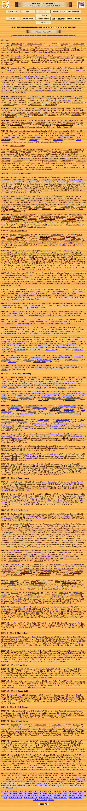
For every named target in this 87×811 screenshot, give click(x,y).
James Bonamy (38, 585)
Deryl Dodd (42, 108)
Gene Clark (12, 362)
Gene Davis (32, 219)
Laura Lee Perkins (69, 295)
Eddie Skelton (34, 192)
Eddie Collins (69, 319)
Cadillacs (26, 466)
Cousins (41, 275)
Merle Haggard (10, 763)
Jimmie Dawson (21, 205)
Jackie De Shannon (79, 182)
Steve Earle (56, 84)
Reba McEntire (8, 105)
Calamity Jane (43, 420)
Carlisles (4, 424)
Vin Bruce (14, 496)
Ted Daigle (38, 263)
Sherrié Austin (6, 655)
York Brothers (76, 751)
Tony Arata (33, 685)
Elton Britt (67, 550)
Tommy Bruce (73, 494)
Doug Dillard (12, 135)
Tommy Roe (5, 786)
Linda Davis (59, 673)
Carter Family (21, 410)
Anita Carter (56, 408)
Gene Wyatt (44, 169)
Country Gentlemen (18, 273)
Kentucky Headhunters (9, 490)
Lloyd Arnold (63, 530)
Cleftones (46, 341)
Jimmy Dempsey (62, 156)
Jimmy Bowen (36, 567)
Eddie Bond (65, 585)
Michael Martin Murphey (50, 438)
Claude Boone (61, 587)
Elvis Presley (12, 520)
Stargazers (70, 225)
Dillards (37, 135)
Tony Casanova (74, 414)
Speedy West (66, 504)
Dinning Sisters (63, 137)
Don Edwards (52, 615)
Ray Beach (22, 536)
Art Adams (15, 177)
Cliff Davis (19, 219)
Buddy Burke (22, 500)
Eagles (71, 82)
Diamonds (9, 163)
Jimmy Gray (5, 91)
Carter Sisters (37, 391)
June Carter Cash (38, 131)
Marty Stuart (68, 167)
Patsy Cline (18, 345)
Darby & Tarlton (20, 243)
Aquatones (11, 685)
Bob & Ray (20, 542)
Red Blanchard (75, 595)
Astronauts (63, 651)
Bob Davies (60, 217)
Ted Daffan (13, 263)
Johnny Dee (56, 152)
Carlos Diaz (35, 163)
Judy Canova (5, 472)
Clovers (45, 386)
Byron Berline (61, 611)
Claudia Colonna (41, 56)
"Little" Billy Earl (40, 84)
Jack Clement (71, 341)
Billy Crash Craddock (77, 277)
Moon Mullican (47, 749)
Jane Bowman (50, 542)
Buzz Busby (68, 484)
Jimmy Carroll (40, 426)
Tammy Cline (43, 345)
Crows (26, 257)
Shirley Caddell (72, 464)
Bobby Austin (46, 180)
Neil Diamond (65, 121)
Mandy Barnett (78, 655)
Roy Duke (43, 78)
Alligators (29, 701)
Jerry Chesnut (64, 355)
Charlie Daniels (6, 241)
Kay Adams (31, 196)
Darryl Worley (50, 105)
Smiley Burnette (48, 482)
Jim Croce (61, 715)
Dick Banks (41, 532)
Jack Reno (33, 140)
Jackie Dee (19, 186)
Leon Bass (63, 534)
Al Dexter (17, 161)
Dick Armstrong (34, 530)
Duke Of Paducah (25, 78)
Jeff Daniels (33, 241)
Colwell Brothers (64, 516)
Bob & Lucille (6, 542)
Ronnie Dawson (20, 589)
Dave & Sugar (21, 217)
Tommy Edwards (31, 60)
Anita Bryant (44, 755)
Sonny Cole (36, 331)
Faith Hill (33, 333)
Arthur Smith (22, 733)
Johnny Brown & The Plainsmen (44, 557)
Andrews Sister (40, 725)
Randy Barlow (72, 625)
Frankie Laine (11, 781)
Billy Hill (74, 613)
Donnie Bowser (65, 542)
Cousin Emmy (10, 275)
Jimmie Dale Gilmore (14, 315)
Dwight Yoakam (44, 142)
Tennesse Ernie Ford (18, 127)
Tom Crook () (78, 255)
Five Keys (38, 745)
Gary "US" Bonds (75, 180)
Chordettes (5, 360)
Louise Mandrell (39, 362)
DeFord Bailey (72, 637)
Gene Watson (38, 561)
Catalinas (18, 396)
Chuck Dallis (43, 239)
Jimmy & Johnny (56, 293)
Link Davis (20, 203)
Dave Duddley (36, 103)
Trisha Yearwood (56, 717)
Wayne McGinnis (34, 105)
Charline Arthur (16, 607)
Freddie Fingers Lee (69, 221)
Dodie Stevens (51, 733)
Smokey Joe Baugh (78, 534)
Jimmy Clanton (72, 360)
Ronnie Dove (10, 115)
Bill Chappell (27, 383)
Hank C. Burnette (16, 482)
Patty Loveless (61, 283)
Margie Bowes (66, 567)
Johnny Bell (71, 536)
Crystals (38, 388)
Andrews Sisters (29, 198)
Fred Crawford (35, 281)
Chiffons (66, 251)
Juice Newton (51, 323)
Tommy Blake (16, 540)
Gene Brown (32, 546)
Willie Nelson (74, 448)
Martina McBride (31, 190)
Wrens (32, 269)
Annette (55, 177)
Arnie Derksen (59, 158)
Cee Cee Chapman (69, 381)
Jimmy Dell (36, 154)
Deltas (42, 156)
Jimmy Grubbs (22, 91)
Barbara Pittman (62, 127)
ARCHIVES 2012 (76, 793)
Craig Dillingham (65, 135)
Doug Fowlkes (71, 761)
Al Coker (51, 329)
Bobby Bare (14, 131)
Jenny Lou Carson (39, 408)
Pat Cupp (13, 259)
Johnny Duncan (16, 44)
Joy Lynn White (49, 661)
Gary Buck (78, 496)
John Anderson (41, 177)
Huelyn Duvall (59, 82)
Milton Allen (54, 526)
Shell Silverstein (53, 333)
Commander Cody (22, 323)
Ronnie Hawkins (7, 333)
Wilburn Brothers (77, 675)
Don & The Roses (16, 111)
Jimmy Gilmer (15, 731)
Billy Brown (18, 546)
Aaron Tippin (30, 458)
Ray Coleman (50, 331)
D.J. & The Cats (69, 261)
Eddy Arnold (17, 180)
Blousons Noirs (16, 564)
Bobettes (46, 377)
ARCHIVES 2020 (30, 798)
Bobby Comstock (7, 518)
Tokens (13, 769)
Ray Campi (9, 470)
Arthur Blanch (57, 595)
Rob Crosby (5, 257)
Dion (3, 123)
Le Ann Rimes (69, 559)
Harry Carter (54, 410)
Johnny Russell (6, 442)
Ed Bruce (48, 494)
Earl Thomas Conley (67, 311)
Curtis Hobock (77, 103)
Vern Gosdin (75, 454)
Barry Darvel (6, 217)
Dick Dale (19, 237)
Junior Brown (66, 557)
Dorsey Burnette (59, 502)
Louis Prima (75, 731)
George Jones (39, 165)
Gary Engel (16, 48)
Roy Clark (41, 337)
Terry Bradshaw (75, 573)
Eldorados (77, 60)
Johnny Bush (38, 486)
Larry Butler (42, 488)
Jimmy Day (5, 207)
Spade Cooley (46, 313)
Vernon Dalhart (12, 239)
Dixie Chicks (26, 123)
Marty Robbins (38, 450)
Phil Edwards (15, 60)
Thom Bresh (17, 575)
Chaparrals (25, 381)
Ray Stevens (61, 767)
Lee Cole (12, 331)
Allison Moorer (44, 559)
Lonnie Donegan (48, 111)
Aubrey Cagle (28, 215)
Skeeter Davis (70, 400)
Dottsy (46, 113)
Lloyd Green (28, 448)
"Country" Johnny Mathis (22, 295)
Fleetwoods (47, 729)
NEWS (51, 800)
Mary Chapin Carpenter (22, 98)
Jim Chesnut (78, 355)
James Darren (24, 743)
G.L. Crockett (15, 255)
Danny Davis (48, 200)
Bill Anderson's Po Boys (19, 550)
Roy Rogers (18, 223)
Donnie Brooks (6, 554)
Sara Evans (71, 219)
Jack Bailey (28, 532)
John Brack (79, 571)
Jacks (46, 474)
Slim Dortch (34, 113)
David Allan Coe (28, 329)
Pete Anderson (16, 651)
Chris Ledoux (22, 633)
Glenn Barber (32, 623)
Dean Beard (34, 536)
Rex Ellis (64, 44)
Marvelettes (74, 62)
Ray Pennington (57, 50)
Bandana (38, 641)
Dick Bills (68, 538)
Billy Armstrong (33, 687)
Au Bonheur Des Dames (33, 587)
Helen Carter (68, 410)
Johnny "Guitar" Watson (71, 297)
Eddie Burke (36, 500)
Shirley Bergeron (33, 611)
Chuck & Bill (28, 360)
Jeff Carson (14, 408)
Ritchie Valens (19, 735)
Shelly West (78, 350)
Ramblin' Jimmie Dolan (64, 125)
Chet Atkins (52, 653)
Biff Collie (14, 319)
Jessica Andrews (13, 198)
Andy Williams (63, 769)
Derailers (72, 158)
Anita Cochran (38, 657)
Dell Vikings (50, 154)
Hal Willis (4, 93)
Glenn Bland (46, 540)
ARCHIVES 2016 (53, 796)
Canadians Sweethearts (43, 470)
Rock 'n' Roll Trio (35, 504)
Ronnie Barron (35, 607)
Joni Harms (18, 601)
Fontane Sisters (62, 729)
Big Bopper (40, 538)
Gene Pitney (37, 601)
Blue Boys (58, 597)
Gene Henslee (51, 188)
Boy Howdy (5, 571)
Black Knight (37, 593)
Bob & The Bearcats (69, 583)
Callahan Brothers (62, 420)
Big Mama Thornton (40, 297)
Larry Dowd (38, 115)
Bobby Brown (53, 554)
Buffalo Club (33, 498)
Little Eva (71, 86)
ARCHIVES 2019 (15, 798)
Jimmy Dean (48, 184)
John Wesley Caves (54, 398)
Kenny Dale (70, 237)
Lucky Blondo (75, 597)
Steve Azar (14, 637)
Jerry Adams (43, 524)
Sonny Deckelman (73, 184)
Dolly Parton (9, 209)
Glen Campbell (34, 468)
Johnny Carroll (31, 406)
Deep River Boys (79, 775)
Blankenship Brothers (30, 76)
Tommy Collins (34, 321)
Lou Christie (29, 759)
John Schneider (61, 223)
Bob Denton (18, 158)
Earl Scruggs (71, 48)
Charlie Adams (28, 524)
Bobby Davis (5, 219)
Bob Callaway (69, 466)
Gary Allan (27, 177)
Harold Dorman (79, 111)
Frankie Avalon (18, 200)
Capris (13, 446)
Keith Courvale (79, 273)
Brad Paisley (37, 315)
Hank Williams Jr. (20, 677)
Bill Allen (13, 526)
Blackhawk (14, 76)
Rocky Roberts (34, 765)
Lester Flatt (60, 48)
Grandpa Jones (77, 426)
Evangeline (54, 426)
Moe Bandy (53, 641)
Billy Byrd (67, 488)
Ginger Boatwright (38, 583)
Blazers (62, 773)
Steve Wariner (48, 769)
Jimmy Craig (21, 279)
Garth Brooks (32, 96)
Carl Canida (75, 470)
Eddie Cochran (35, 348)
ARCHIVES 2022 (60, 798)
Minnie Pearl (46, 70)
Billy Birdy (15, 56)
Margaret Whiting (47, 735)
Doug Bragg (25, 544)
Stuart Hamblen (6, 436)
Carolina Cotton (76, 289)
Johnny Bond (6, 587)
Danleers (61, 388)
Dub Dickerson (6, 133)
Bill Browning (34, 494)
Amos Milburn (26, 781)
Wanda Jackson (66, 188)
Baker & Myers (16, 639)
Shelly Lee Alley (14, 701)
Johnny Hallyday (36, 127)
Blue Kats (59, 540)
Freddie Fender (64, 777)
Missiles (26, 50)
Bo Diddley (21, 133)
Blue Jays (34, 581)
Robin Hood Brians (57, 544)
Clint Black (29, 108)
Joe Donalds (32, 111)
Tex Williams (39, 717)
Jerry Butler (12, 757)
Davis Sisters (5, 205)
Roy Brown (15, 514)
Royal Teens (31, 223)
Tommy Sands (20, 786)
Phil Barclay (55, 532)
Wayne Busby (15, 486)
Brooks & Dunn (16, 96)
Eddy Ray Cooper (64, 569)
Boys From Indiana (51, 571)
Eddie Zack (17, 211)
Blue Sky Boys (60, 581)
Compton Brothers (17, 311)
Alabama (58, 196)
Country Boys (56, 291)
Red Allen (14, 391)
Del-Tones (10, 154)
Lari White (76, 617)
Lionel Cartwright (26, 414)
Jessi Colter (63, 321)
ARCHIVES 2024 (40, 800)
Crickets (67, 253)
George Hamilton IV (33, 779)
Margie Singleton (14, 561)
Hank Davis (71, 200)
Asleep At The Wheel (40, 651)
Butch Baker (40, 639)
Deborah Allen (16, 150)
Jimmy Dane (76, 239)
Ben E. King (56, 763)
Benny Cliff (58, 343)
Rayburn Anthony (69, 683)
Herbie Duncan (49, 219)
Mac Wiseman (64, 735)
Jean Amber (32, 528)
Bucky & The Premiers (15, 498)
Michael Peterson (35, 659)
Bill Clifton (71, 343)
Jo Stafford (37, 733)
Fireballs (35, 729)
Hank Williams (59, 209)
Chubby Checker (25, 182)
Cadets (3, 466)
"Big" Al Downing (55, 368)
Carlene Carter (41, 98)
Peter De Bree (62, 182)
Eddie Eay (32, 68)
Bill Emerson (24, 46)
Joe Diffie (65, 133)
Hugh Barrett (16, 534)
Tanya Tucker (25, 717)
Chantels (4, 381)
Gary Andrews (18, 530)
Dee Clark (22, 386)
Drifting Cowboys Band (62, 101)
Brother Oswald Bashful (60, 607)
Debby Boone (76, 587)
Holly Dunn (5, 82)
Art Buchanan (65, 496)
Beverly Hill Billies (33, 613)
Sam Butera (77, 486)
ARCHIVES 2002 (8, 791)
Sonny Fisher (29, 48)
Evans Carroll (16, 406)
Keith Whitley (56, 603)
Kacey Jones (28, 428)
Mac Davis (51, 203)
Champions (32, 379)
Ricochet (34, 617)
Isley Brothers (42, 763)
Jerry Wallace (29, 751)
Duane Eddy (14, 58)
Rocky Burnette (69, 755)
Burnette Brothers (30, 502)
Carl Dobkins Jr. (16, 125)
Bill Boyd (27, 571)
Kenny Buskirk (62, 486)
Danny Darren (77, 215)
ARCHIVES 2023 (75, 798)
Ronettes (75, 267)
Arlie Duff (78, 76)
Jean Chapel (38, 381)
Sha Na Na (27, 767)
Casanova (50, 414)
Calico (48, 466)
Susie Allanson (18, 699)
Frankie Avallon (43, 773)
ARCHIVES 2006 (68, 791)
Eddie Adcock (25, 697)
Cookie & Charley (29, 313)
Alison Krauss (16, 456)
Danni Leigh (59, 456)
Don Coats (5, 348)
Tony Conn (40, 518)
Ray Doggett (46, 125)
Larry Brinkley (74, 544)
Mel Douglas (65, 113)
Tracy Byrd (5, 98)
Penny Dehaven (71, 152)
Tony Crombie (47, 255)
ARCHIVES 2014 (23, 796)
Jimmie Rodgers (56, 440)
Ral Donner (81, 207)
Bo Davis (78, 217)
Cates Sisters (45, 396)
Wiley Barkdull (70, 532)
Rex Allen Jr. (70, 699)
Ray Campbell (79, 468)
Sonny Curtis (62, 259)
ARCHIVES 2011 (61, 793)
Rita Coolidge (40, 303)
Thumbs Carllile (40, 424)
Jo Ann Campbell (63, 468)
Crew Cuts (71, 56)
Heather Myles (50, 645)
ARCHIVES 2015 (38, 796)
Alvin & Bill (18, 528)
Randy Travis (7, 169)
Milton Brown (13, 559)
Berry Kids (15, 538)
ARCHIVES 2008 (15, 793)
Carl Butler (21, 488)
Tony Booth (58, 564)
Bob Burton (55, 484)
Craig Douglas (80, 113)
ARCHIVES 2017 (68, 796)
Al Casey (56, 391)
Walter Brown (13, 516)
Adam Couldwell (36, 291)
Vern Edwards (64, 60)
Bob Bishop (11, 615)
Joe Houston (37, 747)
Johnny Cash (44, 150)
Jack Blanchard (31, 540)
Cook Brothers (13, 313)
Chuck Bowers (34, 542)
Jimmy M (21, 478)
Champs (76, 713)
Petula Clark (32, 597)
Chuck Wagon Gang (44, 360)
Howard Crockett (31, 255)
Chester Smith (42, 167)
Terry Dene (6, 305)
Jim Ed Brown (46, 96)
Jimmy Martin (16, 438)
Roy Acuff (31, 251)
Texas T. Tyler (14, 751)
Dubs (10, 103)
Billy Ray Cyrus (41, 261)
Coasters (71, 386)
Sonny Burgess (79, 498)
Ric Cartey (12, 414)
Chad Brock (14, 552)
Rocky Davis (76, 203)
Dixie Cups (40, 123)
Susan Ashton (32, 180)
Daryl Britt (5, 546)
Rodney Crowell (76, 313)
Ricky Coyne (60, 277)
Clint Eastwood (33, 86)
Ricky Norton (42, 295)
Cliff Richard (57, 783)
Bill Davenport (46, 217)
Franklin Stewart (66, 245)
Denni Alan (70, 524)
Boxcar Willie (68, 575)
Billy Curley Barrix (33, 534)
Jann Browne (72, 627)
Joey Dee (26, 152)
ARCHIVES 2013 (8, 796)
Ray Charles (67, 150)
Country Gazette (77, 291)
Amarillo (13, 235)
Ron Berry (28, 538)
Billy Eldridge (22, 62)
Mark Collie (28, 319)
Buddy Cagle (9, 597)
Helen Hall (67, 243)
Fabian (62, 88)
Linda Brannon (40, 544)
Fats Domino (39, 207)
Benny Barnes (6, 627)
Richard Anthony (69, 177)
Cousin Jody (28, 275)
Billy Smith (33, 209)
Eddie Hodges (26, 763)
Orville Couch (20, 291)
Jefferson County (63, 273)
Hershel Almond (70, 526)
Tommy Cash (72, 669)
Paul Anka (44, 198)
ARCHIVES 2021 (45, 798)
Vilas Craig (38, 279)
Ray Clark (28, 337)
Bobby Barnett (42, 627)
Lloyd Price (25, 783)
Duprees (29, 82)
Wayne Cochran (19, 350)
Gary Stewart (28, 142)
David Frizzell (50, 350)
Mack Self (5, 225)
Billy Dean (21, 184)
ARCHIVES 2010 (46, 793)
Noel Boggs (12, 585)
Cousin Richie (33, 200)
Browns (59, 96)
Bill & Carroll (55, 538)
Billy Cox (79, 275)
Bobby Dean (34, 184)
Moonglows (32, 749)
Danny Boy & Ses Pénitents (31, 569)
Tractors (4, 661)
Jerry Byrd (36, 464)
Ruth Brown (72, 377)
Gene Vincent (30, 169)
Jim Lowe (56, 731)
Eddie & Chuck (31, 70)
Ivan (40, 267)
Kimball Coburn (19, 348)
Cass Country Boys (53, 394)
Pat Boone (25, 235)
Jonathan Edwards (67, 58)
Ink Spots (50, 747)
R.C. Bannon (15, 355)
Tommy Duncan (42, 80)
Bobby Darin (45, 215)
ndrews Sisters (36, 681)
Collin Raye (72, 165)
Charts (3, 386)
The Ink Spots (66, 779)
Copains (24, 474)
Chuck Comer (6, 323)
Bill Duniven (76, 80)
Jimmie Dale (44, 237)
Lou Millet (37, 91)
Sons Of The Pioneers (32, 225)
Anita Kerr (51, 448)
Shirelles (39, 767)
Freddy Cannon (62, 472)
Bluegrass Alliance (7, 583)
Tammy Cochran (64, 657)
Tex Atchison (34, 653)
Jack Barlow (52, 625)
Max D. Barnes (24, 627)
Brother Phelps (28, 554)
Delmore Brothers (7, 156)
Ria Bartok (5, 609)
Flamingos (51, 745)
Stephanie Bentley (7, 611)
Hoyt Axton (54, 655)
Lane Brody (37, 552)
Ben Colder (63, 329)
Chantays (52, 76)
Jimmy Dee (14, 152)
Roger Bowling (7, 569)
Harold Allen (26, 526)
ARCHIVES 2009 (30, 793)
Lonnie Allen (40, 526)
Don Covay (12, 388)
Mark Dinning (36, 137)
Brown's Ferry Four (30, 516)
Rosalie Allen (15, 773)
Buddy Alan (80, 697)
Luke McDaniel (50, 245)
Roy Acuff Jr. (14, 695)
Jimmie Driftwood (56, 434)
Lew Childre (35, 358)
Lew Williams (15, 299)
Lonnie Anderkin (48, 528)
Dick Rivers (20, 72)
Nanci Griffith (59, 643)
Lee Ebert (44, 68)
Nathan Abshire (16, 196)
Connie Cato (66, 396)
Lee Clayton (21, 341)
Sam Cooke (33, 446)
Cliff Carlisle (58, 422)
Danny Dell (23, 154)
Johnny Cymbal (7, 261)
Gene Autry (60, 180)
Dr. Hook (71, 98)
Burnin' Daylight (77, 482)
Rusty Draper (27, 101)
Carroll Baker (58, 639)
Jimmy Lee (61, 305)
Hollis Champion (17, 379)
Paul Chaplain (52, 381)
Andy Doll (64, 108)
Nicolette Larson (32, 456)
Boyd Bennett (61, 609)
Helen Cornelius (34, 289)
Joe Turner (34, 769)
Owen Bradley (45, 573)
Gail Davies (27, 454)
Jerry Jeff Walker (28, 603)
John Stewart (9, 117)
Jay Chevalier (13, 358)
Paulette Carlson (60, 424)
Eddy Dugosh (10, 78)
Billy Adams (31, 695)
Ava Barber (15, 623)
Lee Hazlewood (55, 428)
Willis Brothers (43, 52)
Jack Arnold (48, 530)
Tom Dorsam (20, 113)
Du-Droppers (54, 103)
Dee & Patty (5, 186)
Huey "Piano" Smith (77, 786)
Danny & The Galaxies (50, 241)
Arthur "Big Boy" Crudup (57, 257)
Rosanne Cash (16, 121)
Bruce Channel (55, 379)
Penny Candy (61, 470)
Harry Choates (57, 358)
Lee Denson (5, 158)
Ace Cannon (33, 472)
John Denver (32, 158)
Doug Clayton (72, 339)
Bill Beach (9, 536)
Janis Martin (5, 140)
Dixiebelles (26, 265)
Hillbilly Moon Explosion (26, 293)
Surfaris (64, 733)
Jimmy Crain (60, 279)
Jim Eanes (6, 84)
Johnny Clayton (6, 341)
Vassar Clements (13, 343)
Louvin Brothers (16, 749)
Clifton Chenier (36, 355)
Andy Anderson (64, 528)
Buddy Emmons (54, 46)
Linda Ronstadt (55, 765)
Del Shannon (44, 786)
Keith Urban (25, 661)
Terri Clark (63, 131)
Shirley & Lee (59, 786)
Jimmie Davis (59, 759)
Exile (73, 615)
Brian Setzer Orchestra (15, 167)
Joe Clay (45, 339)
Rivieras (61, 749)
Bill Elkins (61, 62)
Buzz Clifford (18, 599)
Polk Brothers (53, 91)
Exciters (39, 88)
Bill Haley (25, 165)
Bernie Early (18, 86)
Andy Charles (41, 383)
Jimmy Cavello (24, 398)
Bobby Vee (46, 209)
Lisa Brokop (62, 552)
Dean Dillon (7, 137)
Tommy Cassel (71, 394)
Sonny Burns (41, 484)
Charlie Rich (35, 440)
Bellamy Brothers (17, 420)
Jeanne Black (63, 593)
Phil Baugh (24, 609)
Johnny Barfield (27, 625)
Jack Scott (5, 767)
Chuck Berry (30, 150)
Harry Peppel (76, 115)
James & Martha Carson (67, 406)
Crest (12, 253)
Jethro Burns (18, 484)
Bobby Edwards (47, 58)
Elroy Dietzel (52, 133)
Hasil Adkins (23, 510)
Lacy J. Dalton (58, 239)
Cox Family (22, 277)
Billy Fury (14, 50)
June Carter (44, 327)
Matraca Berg (35, 643)
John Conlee (42, 311)
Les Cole (24, 331)
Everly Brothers (13, 88)
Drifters (72, 186)
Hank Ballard (32, 377)
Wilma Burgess (72, 96)
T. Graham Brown (68, 514)
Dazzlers (49, 182)
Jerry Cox (44, 277)
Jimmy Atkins (78, 530)
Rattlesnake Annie (16, 327)
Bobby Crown (56, 235)
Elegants (35, 62)
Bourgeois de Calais (12, 567)
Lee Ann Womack (73, 645)
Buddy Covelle (63, 275)
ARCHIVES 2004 (38, 791)
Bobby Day (43, 205)
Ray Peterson (23, 721)
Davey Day (74, 205)
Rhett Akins (48, 697)
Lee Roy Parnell (7, 659)
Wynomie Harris (66, 745)
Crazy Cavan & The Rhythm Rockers (59, 281)
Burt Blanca (28, 595)
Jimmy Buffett (57, 498)
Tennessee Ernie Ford (53, 761)
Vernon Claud (32, 339)
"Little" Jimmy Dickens (53, 163)
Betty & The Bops (17, 289)
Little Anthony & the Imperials (20, 683)
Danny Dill (78, 133)
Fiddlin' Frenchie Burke (54, 500)
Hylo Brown (14, 434)
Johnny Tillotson (77, 767)
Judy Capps (12, 474)
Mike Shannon (23, 297)
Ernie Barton (49, 534)
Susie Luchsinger (28, 645)
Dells (76, 154)
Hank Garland (40, 221)
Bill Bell (47, 536)
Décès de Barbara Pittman (21, 173)
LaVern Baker (15, 377)
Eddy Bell (58, 536)
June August (6, 532)
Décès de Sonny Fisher (18, 231)
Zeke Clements (43, 343)
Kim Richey (57, 140)
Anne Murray (18, 765)
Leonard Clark (15, 337)
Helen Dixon (70, 123)
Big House (53, 613)
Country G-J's (47, 273)
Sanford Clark (66, 337)
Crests (3, 743)
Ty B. (17, 532)
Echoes (55, 68)
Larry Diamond (50, 161)
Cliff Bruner (39, 496)
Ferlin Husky (29, 267)
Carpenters (74, 773)
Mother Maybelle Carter (66, 412)
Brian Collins (42, 319)
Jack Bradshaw (10, 544)
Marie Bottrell (75, 564)
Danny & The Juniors (71, 241)
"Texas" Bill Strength (21, 52)
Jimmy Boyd (80, 542)
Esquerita (47, 86)
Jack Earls (77, 84)
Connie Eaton (16, 68)
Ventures (32, 735)
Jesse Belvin (40, 609)
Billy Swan (5, 416)
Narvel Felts (49, 777)
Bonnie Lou (46, 589)
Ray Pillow (15, 450)
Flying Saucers (12, 221)
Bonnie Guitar (43, 731)
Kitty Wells (51, 72)
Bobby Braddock (26, 573)
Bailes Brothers (37, 637)
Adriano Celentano (73, 398)
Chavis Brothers (70, 366)
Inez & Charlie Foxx (13, 779)
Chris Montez (42, 781)
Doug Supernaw (62, 659)
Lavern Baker (76, 639)
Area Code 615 (50, 685)
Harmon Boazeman (75, 540)
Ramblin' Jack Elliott (34, 44)
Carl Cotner (61, 289)
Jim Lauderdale (76, 436)
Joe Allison (51, 701)
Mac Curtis (37, 259)
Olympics (60, 781)
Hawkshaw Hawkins (43, 436)
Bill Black (14, 593)
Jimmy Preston (6, 64)
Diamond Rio (81, 161)
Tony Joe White (19, 269)
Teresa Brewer (43, 575)
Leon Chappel (12, 383)
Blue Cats (13, 581)
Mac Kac (69, 763)
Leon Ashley (15, 108)
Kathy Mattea (24, 245)
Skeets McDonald (60, 190)
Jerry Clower (60, 345)
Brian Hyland (51, 779)
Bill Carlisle (22, 422)
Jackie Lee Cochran (72, 348)
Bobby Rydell (10, 192)
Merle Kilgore (22, 707)
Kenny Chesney (57, 98)
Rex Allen (14, 454)
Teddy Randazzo (41, 783)
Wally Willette (71, 91)
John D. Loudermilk (55, 165)
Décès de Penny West (19, 665)
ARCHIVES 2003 (23, 791)
